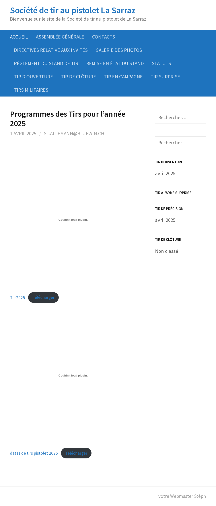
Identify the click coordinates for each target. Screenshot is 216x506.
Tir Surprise (165, 76)
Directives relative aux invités (51, 50)
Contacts (103, 37)
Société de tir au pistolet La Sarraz (72, 10)
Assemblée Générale (60, 37)
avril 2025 (165, 173)
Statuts (161, 63)
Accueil (19, 37)
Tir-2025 (17, 297)
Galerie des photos (119, 50)
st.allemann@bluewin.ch (74, 133)
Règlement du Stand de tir (46, 63)
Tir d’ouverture (33, 76)
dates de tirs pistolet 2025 (34, 453)
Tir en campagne (123, 76)
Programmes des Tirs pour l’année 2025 (67, 118)
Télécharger (43, 297)
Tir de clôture (78, 76)
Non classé (166, 251)
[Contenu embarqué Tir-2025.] (73, 219)
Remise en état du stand (115, 63)
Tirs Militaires (31, 90)
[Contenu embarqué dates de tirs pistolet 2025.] (73, 375)
